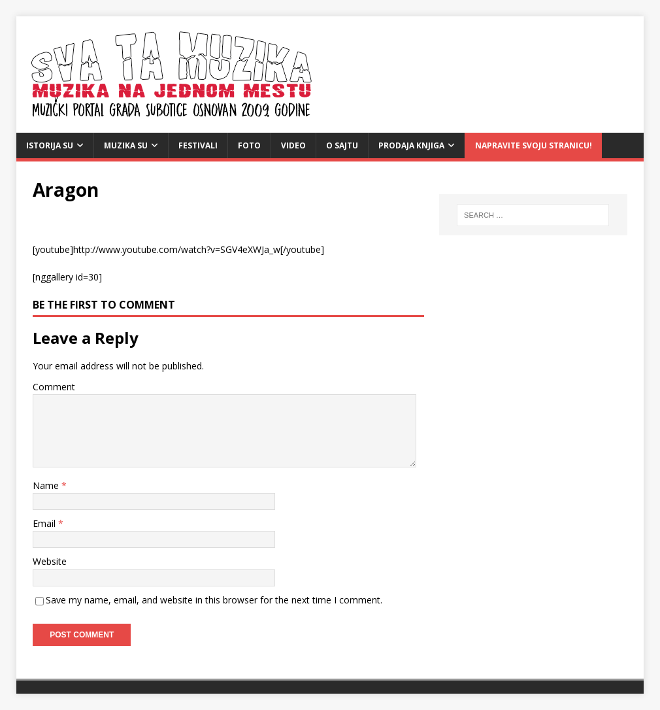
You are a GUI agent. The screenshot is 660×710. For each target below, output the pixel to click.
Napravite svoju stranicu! (533, 145)
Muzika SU (126, 145)
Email (45, 523)
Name (47, 485)
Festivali (198, 145)
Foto (249, 145)
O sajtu (342, 145)
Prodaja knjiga (411, 145)
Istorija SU (49, 145)
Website (50, 561)
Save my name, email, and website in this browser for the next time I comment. (214, 600)
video (293, 145)
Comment (54, 386)
